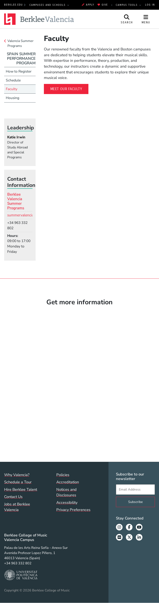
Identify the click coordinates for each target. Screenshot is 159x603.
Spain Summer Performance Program (21, 58)
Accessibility (66, 502)
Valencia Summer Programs (20, 43)
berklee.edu (13, 4)
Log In (150, 4)
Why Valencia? (16, 474)
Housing (12, 98)
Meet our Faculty (66, 89)
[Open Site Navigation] (146, 19)
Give (103, 4)
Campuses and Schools (48, 5)
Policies (62, 474)
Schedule (13, 80)
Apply (88, 4)
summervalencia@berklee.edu (31, 215)
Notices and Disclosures (66, 492)
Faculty (11, 89)
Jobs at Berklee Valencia (17, 507)
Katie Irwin (16, 137)
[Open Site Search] (127, 19)
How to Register (18, 71)
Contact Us (13, 496)
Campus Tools (127, 5)
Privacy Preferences (73, 509)
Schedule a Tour (18, 482)
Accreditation (67, 482)
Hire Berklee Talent (20, 489)
